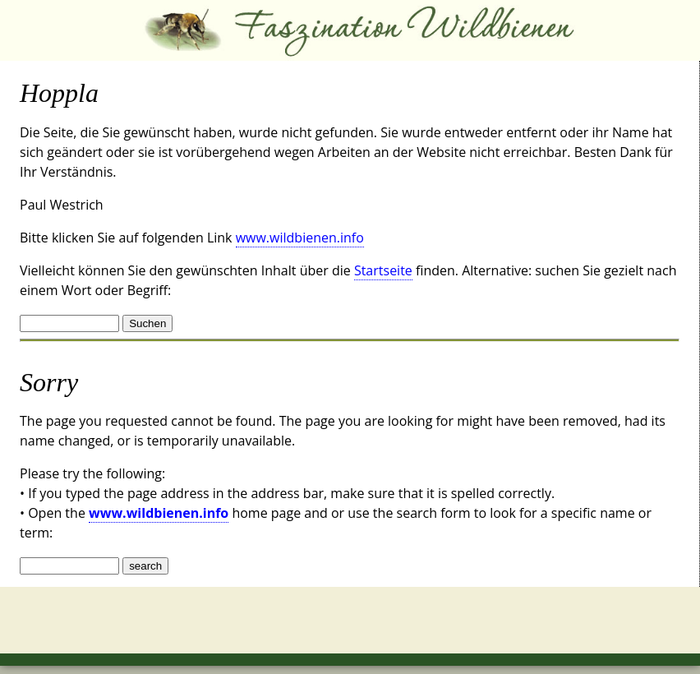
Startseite (383, 270)
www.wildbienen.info (300, 238)
